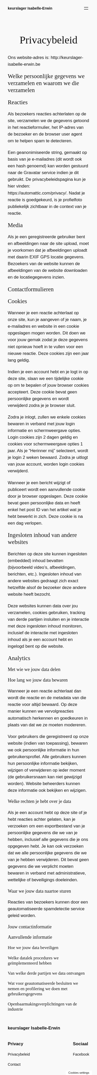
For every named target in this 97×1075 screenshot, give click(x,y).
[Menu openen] (86, 8)
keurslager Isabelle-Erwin (30, 8)
